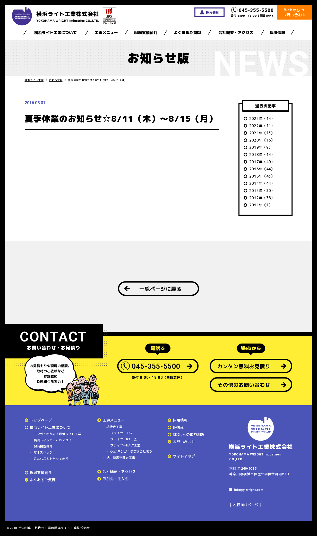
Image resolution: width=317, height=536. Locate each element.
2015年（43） (262, 176)
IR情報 (178, 427)
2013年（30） (262, 190)
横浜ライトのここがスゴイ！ (54, 440)
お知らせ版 (56, 80)
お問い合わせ (184, 441)
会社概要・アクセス (235, 32)
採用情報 (277, 32)
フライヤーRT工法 (123, 439)
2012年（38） (262, 197)
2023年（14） (262, 118)
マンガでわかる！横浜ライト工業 (57, 434)
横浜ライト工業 (34, 80)
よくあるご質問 (187, 32)
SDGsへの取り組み (189, 434)
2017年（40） (262, 161)
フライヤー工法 (121, 433)
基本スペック (43, 452)
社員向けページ (246, 504)
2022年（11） (262, 125)
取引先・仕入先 (115, 478)
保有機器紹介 (43, 446)
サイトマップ (184, 456)
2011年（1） (260, 205)
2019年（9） (260, 147)
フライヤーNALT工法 (125, 445)
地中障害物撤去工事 (120, 457)
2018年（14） (262, 154)
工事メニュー (106, 32)
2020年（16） (262, 140)
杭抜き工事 (114, 427)
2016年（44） (262, 168)
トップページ (41, 420)
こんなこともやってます (51, 458)
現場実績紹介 (145, 32)
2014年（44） (262, 183)
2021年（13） (262, 132)
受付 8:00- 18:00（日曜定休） (253, 12)
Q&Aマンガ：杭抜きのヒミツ (131, 451)
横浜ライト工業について (55, 32)
